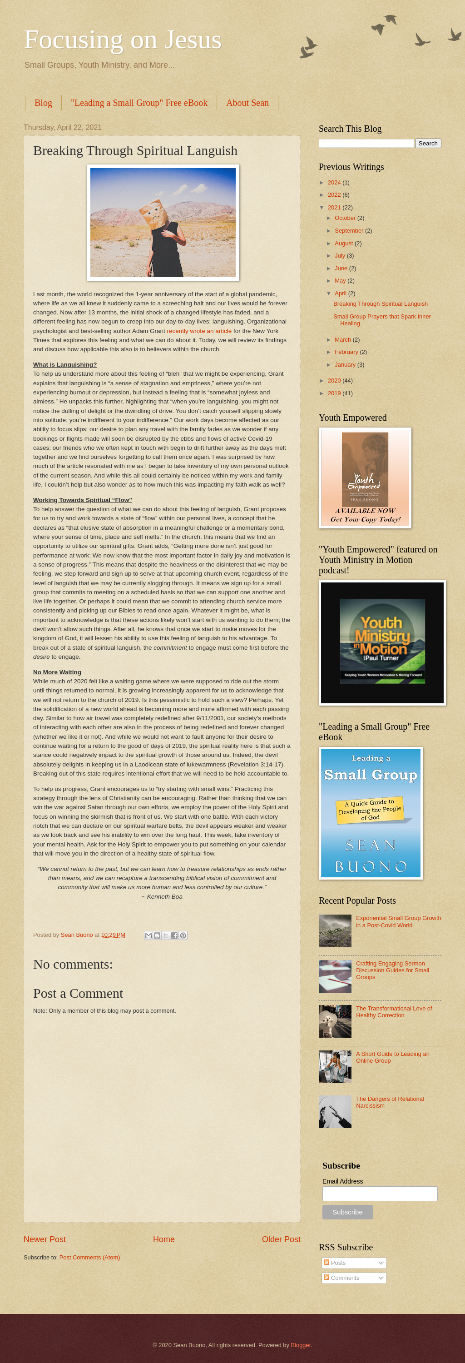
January (346, 364)
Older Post (281, 1239)
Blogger (301, 1345)
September (350, 230)
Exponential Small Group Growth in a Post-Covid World (398, 921)
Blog (43, 103)
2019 (335, 393)
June (342, 268)
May (341, 280)
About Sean (247, 103)
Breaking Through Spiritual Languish (380, 303)
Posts (335, 1262)
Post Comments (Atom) (89, 1257)
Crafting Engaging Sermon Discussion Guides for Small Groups (392, 970)
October (346, 217)
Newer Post (45, 1239)
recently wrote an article (199, 331)
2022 (335, 194)
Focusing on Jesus (123, 39)
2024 (335, 182)
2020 (335, 380)
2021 (335, 207)
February (347, 351)
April (341, 293)
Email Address (342, 1181)
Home (164, 1239)
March (343, 339)
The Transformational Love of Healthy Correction (394, 1012)
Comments (341, 1277)
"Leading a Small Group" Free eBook (139, 103)
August (345, 243)
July (340, 255)
